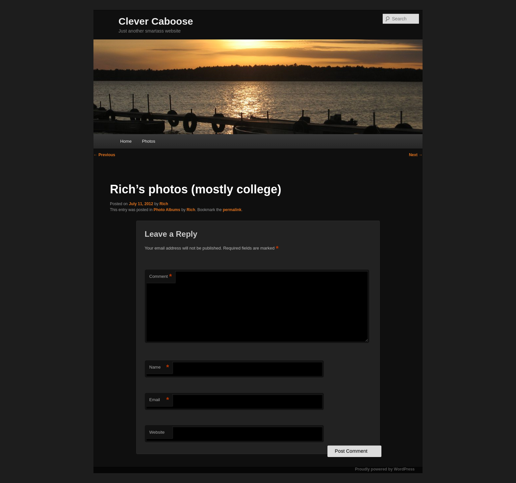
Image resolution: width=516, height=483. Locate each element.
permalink (232, 209)
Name (159, 367)
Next (416, 155)
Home (126, 141)
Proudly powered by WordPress (385, 469)
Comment (160, 276)
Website (157, 432)
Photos (148, 141)
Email (159, 400)
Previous (104, 155)
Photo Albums (167, 209)
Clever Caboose (155, 21)
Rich (164, 204)
